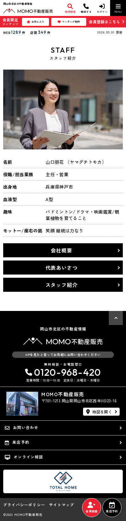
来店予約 (112, 507)
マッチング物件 (69, 22)
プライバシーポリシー (24, 505)
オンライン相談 (24, 457)
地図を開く (99, 411)
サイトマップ (61, 505)
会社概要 (61, 250)
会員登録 (91, 507)
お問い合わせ (21, 427)
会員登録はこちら (104, 21)
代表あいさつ (62, 267)
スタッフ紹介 (62, 285)
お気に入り (35, 22)
